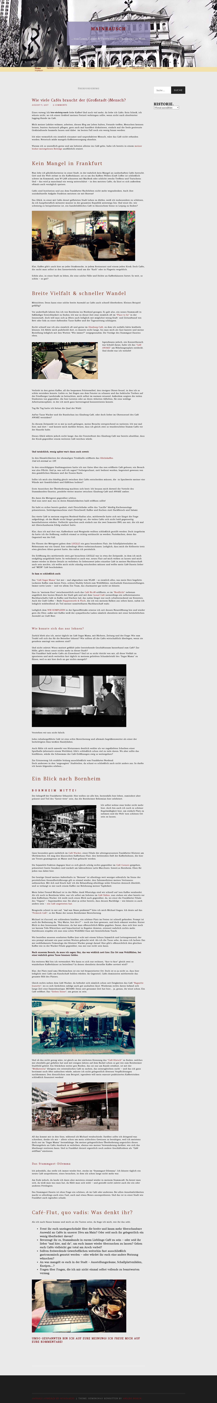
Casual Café (99, 595)
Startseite (50, 68)
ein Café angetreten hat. (59, 904)
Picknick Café (40, 913)
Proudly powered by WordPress (53, 1398)
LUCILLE (76, 543)
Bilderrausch (105, 68)
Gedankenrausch (138, 68)
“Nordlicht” (119, 592)
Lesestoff (170, 68)
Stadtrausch (90, 68)
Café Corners (122, 865)
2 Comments (62, 105)
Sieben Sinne (59, 991)
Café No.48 (90, 592)
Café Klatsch (114, 1060)
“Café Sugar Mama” (46, 580)
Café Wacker (74, 853)
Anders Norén (132, 1398)
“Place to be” (123, 315)
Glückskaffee (106, 458)
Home (38, 68)
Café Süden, (104, 895)
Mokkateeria (39, 1069)
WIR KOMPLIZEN (56, 610)
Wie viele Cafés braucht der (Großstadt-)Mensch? (79, 100)
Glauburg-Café (95, 327)
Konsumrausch (155, 68)
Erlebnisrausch (121, 68)
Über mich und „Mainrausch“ (70, 68)
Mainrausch (108, 29)
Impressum (39, 71)
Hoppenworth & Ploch (74, 601)
